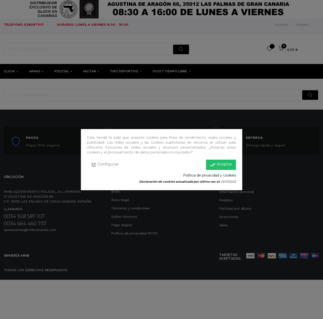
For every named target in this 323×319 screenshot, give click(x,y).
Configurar (105, 165)
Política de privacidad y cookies (209, 175)
